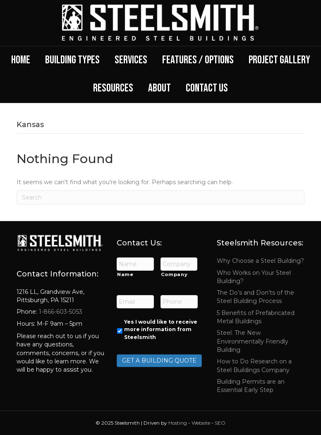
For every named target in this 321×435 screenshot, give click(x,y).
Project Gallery (279, 60)
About (159, 88)
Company (174, 274)
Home (20, 60)
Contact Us (207, 88)
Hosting (177, 423)
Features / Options (198, 60)
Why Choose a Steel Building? (260, 260)
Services (131, 60)
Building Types (72, 60)
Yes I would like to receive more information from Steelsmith (160, 329)
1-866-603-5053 (59, 311)
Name (125, 274)
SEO (220, 423)
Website (201, 423)
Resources (113, 88)
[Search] (160, 197)
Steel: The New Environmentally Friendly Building (252, 341)
